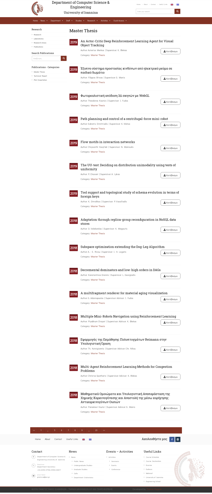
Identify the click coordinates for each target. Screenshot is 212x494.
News (43, 20)
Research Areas (40, 42)
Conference (115, 469)
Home (138, 4)
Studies (79, 20)
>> (104, 430)
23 (96, 430)
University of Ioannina (154, 477)
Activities (104, 20)
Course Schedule (152, 457)
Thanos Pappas (154, 489)
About (146, 4)
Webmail (149, 473)
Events (113, 465)
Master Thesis (39, 72)
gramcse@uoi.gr (43, 477)
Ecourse (149, 465)
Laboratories (38, 38)
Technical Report (40, 76)
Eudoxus (149, 469)
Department (56, 20)
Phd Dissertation (40, 80)
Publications (38, 46)
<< (34, 430)
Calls (76, 473)
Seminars (115, 461)
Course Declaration (153, 461)
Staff (68, 20)
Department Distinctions (83, 477)
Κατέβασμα (170, 51)
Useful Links (163, 4)
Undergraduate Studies (83, 465)
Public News (79, 461)
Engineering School (153, 481)
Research (91, 20)
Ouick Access (118, 20)
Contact (153, 4)
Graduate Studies (80, 469)
